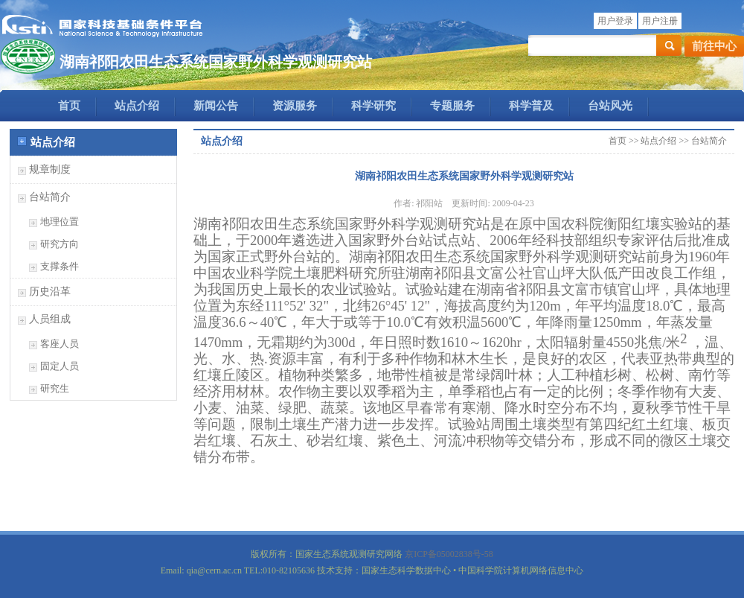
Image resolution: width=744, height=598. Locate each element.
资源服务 (294, 106)
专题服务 (452, 106)
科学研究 (373, 106)
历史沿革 (50, 291)
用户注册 (660, 21)
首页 (69, 106)
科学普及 (531, 106)
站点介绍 (137, 106)
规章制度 (50, 169)
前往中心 (714, 46)
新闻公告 (215, 106)
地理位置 (59, 221)
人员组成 (50, 319)
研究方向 (59, 243)
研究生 (54, 388)
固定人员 (59, 366)
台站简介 (50, 197)
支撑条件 (59, 266)
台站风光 (610, 106)
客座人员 (59, 343)
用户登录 (615, 21)
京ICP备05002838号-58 (449, 554)
